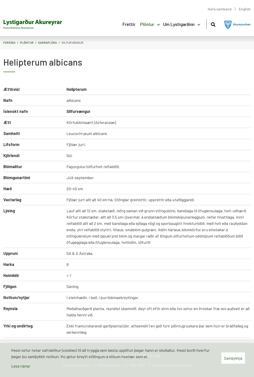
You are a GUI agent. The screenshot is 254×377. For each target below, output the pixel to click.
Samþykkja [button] (233, 358)
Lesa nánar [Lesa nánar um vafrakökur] (20, 365)
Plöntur (27, 42)
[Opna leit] (213, 24)
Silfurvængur (72, 42)
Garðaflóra (47, 42)
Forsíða (9, 42)
